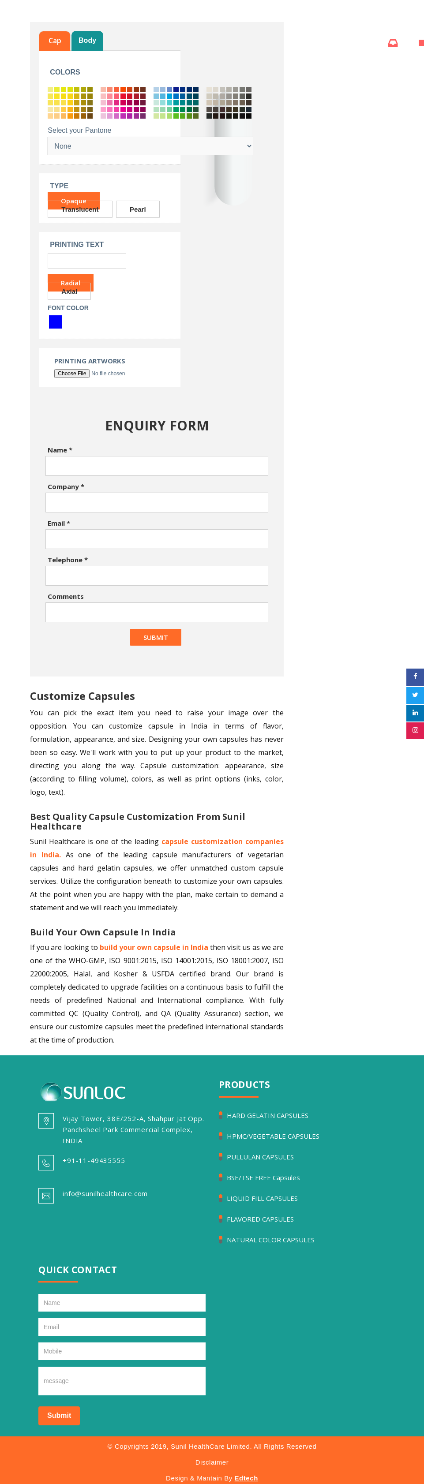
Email (59, 523)
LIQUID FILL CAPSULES (262, 1198)
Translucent (79, 209)
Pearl (138, 209)
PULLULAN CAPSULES (260, 1156)
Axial (69, 291)
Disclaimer (212, 1462)
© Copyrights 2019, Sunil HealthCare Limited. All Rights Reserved (212, 1446)
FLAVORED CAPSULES (260, 1219)
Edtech (246, 1478)
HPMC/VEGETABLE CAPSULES (273, 1136)
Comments (66, 596)
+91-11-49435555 (94, 1160)
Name (60, 450)
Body (87, 40)
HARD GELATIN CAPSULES (267, 1115)
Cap (55, 40)
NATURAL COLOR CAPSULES (271, 1239)
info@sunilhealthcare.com (105, 1193)
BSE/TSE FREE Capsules (263, 1177)
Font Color (68, 307)
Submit (59, 1415)
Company (66, 486)
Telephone (68, 560)
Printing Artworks (89, 361)
